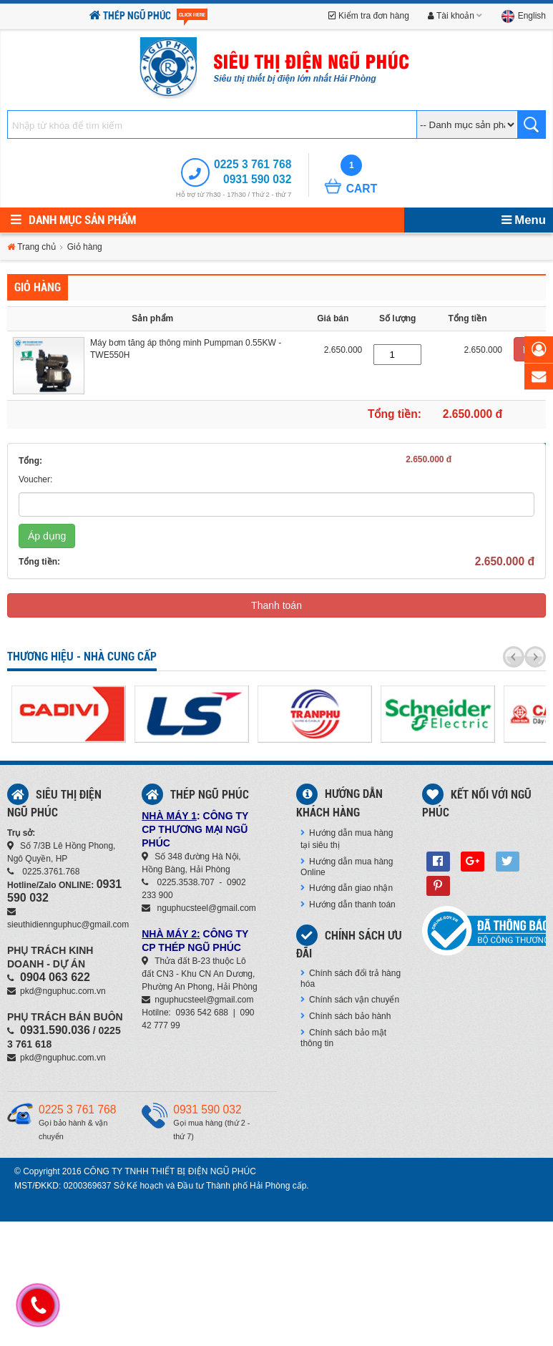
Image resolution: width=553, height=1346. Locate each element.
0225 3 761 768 (252, 164)
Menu (523, 220)
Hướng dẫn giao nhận (346, 888)
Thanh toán (276, 605)
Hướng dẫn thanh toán (348, 904)
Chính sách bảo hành (345, 1016)
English (523, 16)
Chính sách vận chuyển (349, 1000)
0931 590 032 (257, 179)
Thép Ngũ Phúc (148, 16)
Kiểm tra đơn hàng (368, 16)
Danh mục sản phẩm (73, 220)
